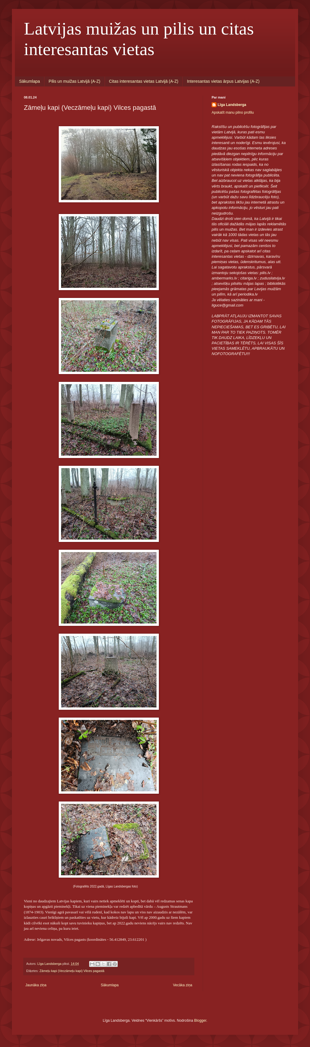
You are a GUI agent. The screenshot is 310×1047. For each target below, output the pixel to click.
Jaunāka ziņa (35, 985)
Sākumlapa (29, 81)
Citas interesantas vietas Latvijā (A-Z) (144, 81)
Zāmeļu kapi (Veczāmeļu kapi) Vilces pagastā (71, 971)
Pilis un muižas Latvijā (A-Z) (74, 81)
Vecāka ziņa (182, 985)
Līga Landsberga (232, 105)
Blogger (200, 1020)
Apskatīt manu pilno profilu (233, 112)
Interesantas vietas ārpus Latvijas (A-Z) (223, 81)
